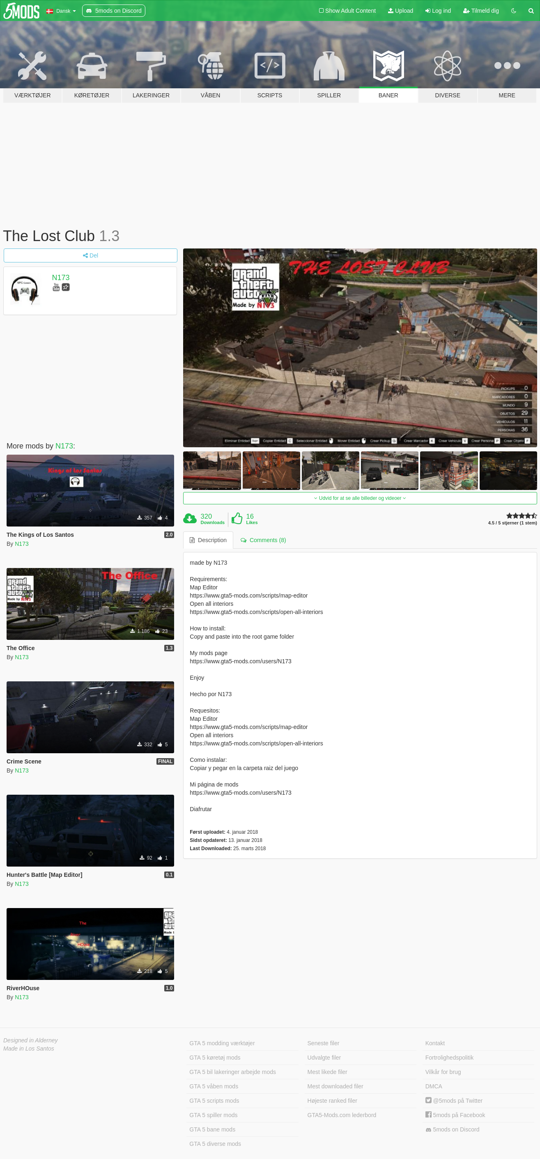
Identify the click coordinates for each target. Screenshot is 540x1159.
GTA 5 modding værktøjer (222, 1043)
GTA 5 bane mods (212, 1129)
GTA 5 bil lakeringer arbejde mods (232, 1072)
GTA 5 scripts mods (214, 1100)
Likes (251, 522)
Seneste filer (324, 1043)
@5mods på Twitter (454, 1100)
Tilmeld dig (481, 10)
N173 (61, 278)
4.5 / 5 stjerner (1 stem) (512, 523)
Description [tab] (208, 540)
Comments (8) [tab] (263, 540)
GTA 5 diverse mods (215, 1144)
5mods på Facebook (455, 1115)
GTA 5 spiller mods (213, 1115)
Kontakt (435, 1043)
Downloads (213, 522)
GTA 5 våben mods (213, 1086)
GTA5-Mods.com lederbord (342, 1115)
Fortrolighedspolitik (449, 1057)
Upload (400, 10)
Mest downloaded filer (335, 1086)
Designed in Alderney (30, 1040)
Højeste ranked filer (332, 1100)
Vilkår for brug (443, 1072)
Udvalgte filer (324, 1057)
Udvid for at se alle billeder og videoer (360, 498)
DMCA (433, 1086)
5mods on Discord (452, 1129)
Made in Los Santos (28, 1048)
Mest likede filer (327, 1072)
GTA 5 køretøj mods (214, 1057)
